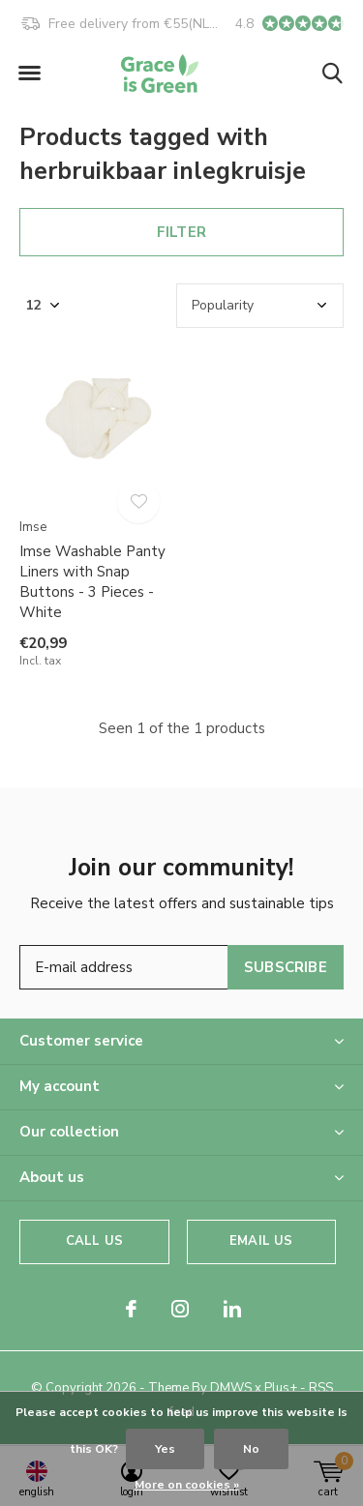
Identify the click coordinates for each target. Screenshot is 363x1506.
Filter (181, 232)
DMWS (231, 1388)
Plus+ (280, 1388)
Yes (165, 1449)
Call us (94, 1241)
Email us (260, 1241)
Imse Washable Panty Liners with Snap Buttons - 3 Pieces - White (92, 581)
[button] (29, 73)
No (251, 1449)
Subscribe (285, 967)
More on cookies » (187, 1484)
